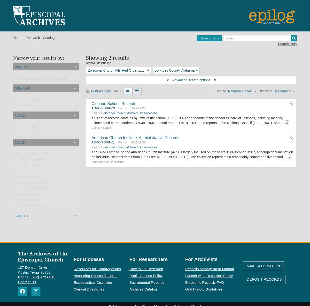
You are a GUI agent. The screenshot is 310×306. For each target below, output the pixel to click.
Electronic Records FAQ (204, 282)
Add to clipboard (291, 103)
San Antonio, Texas (28, 201)
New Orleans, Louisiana (32, 172)
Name (20, 115)
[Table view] (137, 91)
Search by (208, 38)
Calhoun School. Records (114, 103)
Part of (22, 66)
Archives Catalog (143, 289)
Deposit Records (264, 279)
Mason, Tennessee (28, 195)
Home (17, 38)
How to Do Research (146, 269)
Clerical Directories (89, 289)
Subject (21, 215)
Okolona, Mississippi (29, 178)
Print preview (98, 91)
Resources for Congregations (97, 269)
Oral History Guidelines (204, 289)
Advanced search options (191, 80)
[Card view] (127, 91)
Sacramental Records (147, 282)
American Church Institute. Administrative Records (135, 137)
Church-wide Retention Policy (209, 276)
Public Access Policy (146, 276)
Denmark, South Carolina (33, 189)
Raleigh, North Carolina (32, 184)
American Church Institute (33, 100)
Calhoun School (26, 106)
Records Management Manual (209, 269)
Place (20, 142)
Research (32, 38)
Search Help (287, 44)
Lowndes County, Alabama (34, 155)
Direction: (265, 91)
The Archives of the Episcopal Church (43, 256)
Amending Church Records (95, 276)
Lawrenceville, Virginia (31, 207)
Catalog (48, 38)
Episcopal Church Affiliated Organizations (45, 79)
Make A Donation (263, 266)
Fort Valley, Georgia (29, 166)
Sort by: (221, 91)
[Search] (260, 38)
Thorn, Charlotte (26, 133)
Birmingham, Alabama (30, 160)
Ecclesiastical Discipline (93, 282)
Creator (22, 87)
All (16, 73)
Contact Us (27, 282)
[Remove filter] (148, 70)
